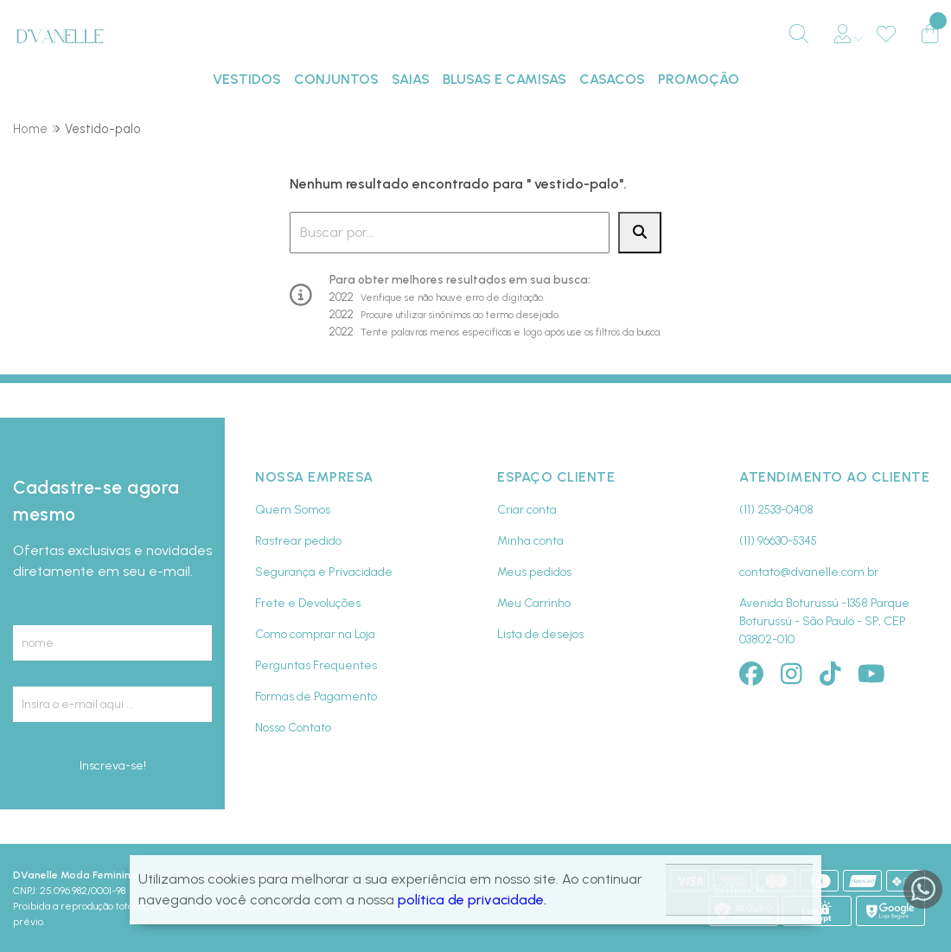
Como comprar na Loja (315, 634)
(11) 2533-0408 (776, 509)
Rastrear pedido (298, 541)
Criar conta (527, 509)
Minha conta (530, 541)
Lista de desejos (540, 634)
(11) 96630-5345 (778, 541)
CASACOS (612, 79)
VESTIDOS (247, 79)
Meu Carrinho (534, 603)
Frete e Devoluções (308, 603)
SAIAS (411, 79)
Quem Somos (292, 509)
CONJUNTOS (336, 79)
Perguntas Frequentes (316, 665)
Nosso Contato (293, 727)
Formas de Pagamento (316, 696)
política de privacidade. (472, 899)
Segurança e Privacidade (324, 572)
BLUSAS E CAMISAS (504, 79)
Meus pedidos (534, 572)
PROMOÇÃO (698, 79)
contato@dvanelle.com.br (808, 572)
